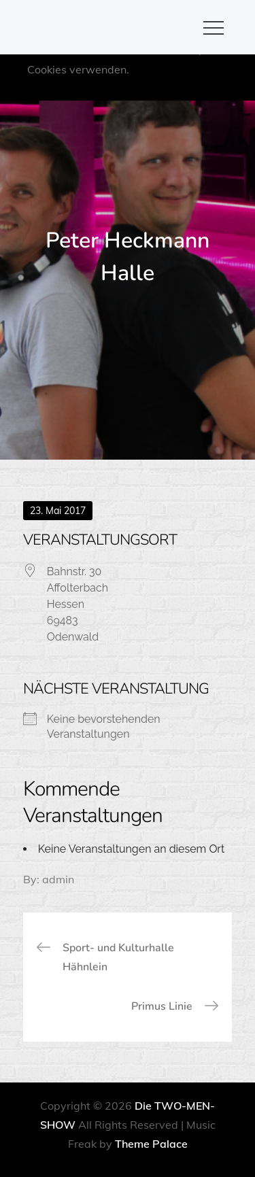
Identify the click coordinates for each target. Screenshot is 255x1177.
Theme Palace (151, 1143)
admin (58, 879)
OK (157, 88)
